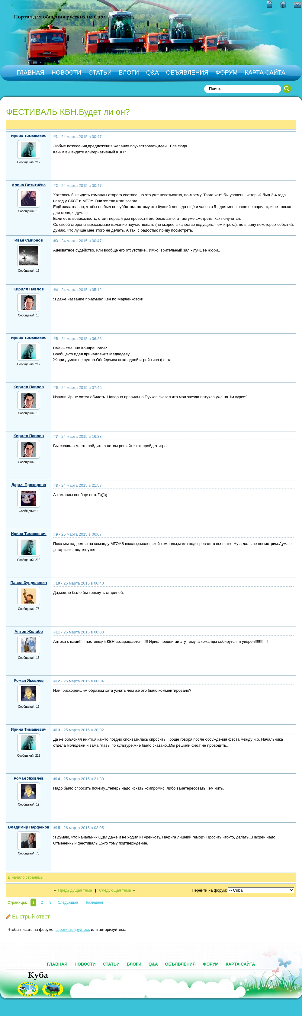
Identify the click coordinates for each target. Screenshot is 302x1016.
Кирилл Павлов (29, 289)
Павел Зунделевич (28, 582)
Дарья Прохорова (28, 484)
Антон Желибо (28, 631)
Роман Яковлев (28, 680)
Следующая (68, 902)
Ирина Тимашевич (29, 136)
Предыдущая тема (75, 890)
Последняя (94, 902)
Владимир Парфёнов (28, 827)
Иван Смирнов (28, 240)
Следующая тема (115, 890)
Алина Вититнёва (29, 185)
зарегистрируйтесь (73, 929)
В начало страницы (25, 877)
